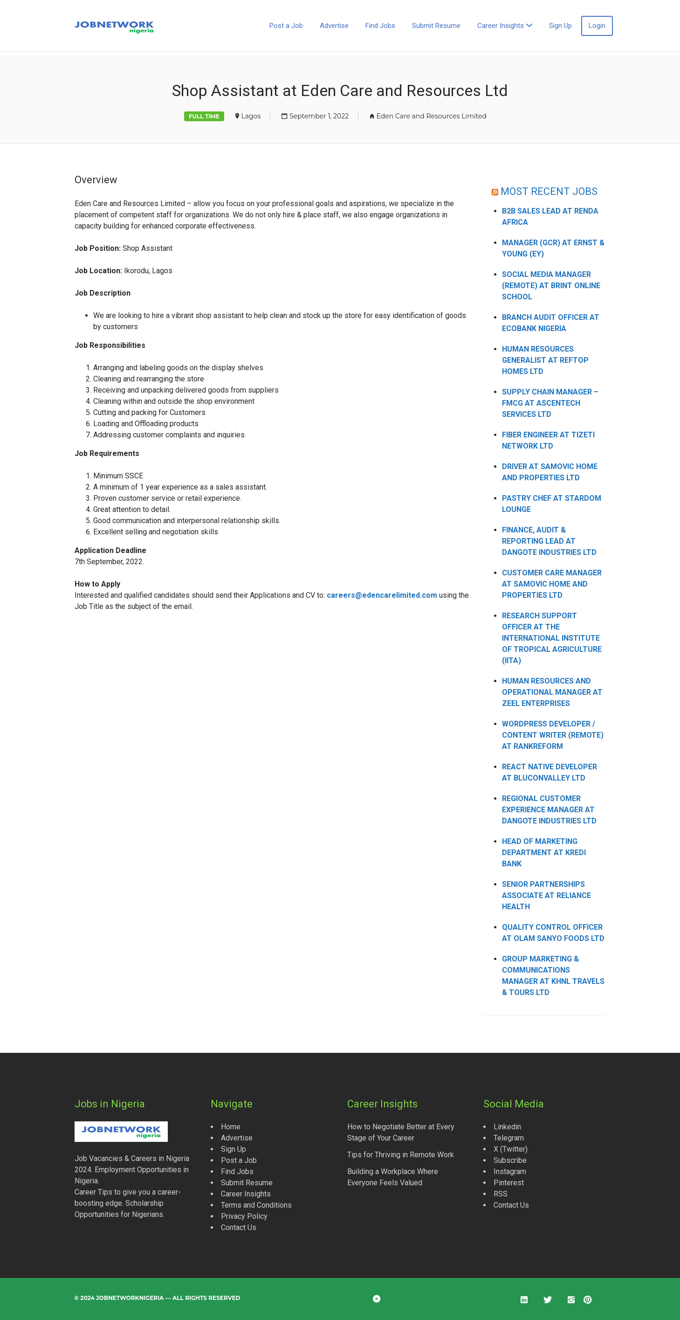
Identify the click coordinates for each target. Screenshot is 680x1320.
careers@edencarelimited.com (382, 595)
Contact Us (238, 1227)
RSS (501, 1193)
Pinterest (509, 1182)
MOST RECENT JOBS (549, 191)
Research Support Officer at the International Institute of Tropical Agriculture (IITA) (552, 638)
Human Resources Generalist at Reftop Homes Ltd (545, 360)
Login (597, 25)
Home (230, 1126)
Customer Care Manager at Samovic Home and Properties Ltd (552, 584)
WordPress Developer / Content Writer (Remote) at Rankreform (553, 735)
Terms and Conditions (256, 1205)
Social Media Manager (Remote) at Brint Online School (551, 285)
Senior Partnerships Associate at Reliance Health (546, 895)
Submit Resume (436, 25)
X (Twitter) (511, 1149)
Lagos (251, 116)
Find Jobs (380, 25)
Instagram (510, 1171)
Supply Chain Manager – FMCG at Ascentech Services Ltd (550, 403)
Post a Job (286, 25)
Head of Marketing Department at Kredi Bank (544, 852)
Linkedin (507, 1126)
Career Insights (500, 25)
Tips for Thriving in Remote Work (400, 1154)
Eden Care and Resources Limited (432, 116)
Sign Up (560, 25)
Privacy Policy (244, 1216)
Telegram (509, 1137)
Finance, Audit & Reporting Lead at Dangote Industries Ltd (549, 541)
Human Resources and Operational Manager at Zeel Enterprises (552, 692)
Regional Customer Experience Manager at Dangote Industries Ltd (549, 809)
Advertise (334, 25)
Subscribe (510, 1160)
